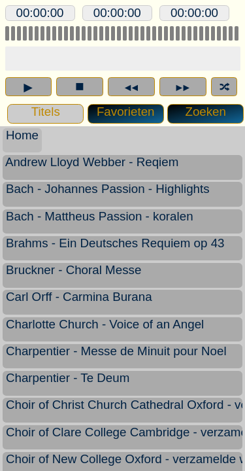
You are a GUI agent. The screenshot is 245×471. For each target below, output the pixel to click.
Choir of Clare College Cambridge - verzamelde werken (123, 437)
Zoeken (205, 111)
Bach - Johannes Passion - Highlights (108, 194)
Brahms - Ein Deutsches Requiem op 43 (115, 248)
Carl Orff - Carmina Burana (79, 302)
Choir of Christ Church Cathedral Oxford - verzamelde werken (123, 410)
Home (22, 135)
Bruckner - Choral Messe (74, 275)
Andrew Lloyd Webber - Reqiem (92, 167)
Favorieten (122, 111)
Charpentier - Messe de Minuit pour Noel (116, 356)
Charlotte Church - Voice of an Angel (105, 329)
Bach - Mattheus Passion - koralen (100, 221)
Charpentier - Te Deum (68, 383)
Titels (45, 111)
